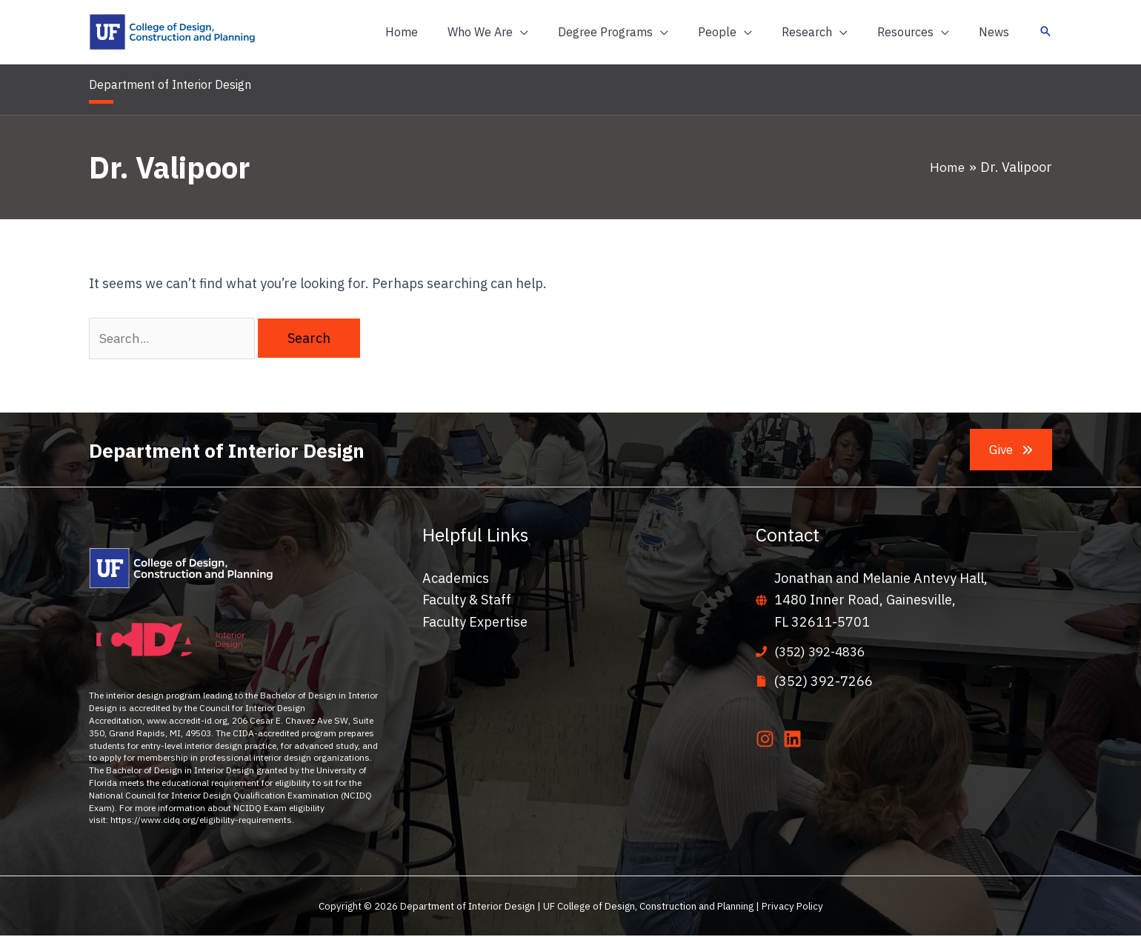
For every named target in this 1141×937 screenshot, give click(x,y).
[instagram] (768, 740)
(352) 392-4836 (823, 652)
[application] (553, 32)
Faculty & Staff (466, 601)
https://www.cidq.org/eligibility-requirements (201, 821)
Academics (455, 579)
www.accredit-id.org (187, 721)
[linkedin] (795, 740)
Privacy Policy (792, 907)
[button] (520, 32)
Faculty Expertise (475, 624)
